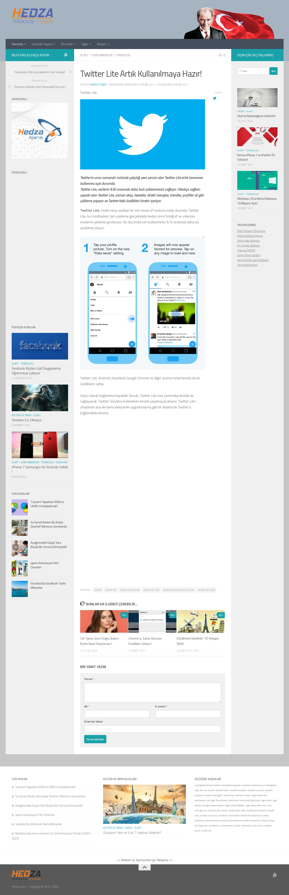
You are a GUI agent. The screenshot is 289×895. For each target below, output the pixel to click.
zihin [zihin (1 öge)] (269, 805)
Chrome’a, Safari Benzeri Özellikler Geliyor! (145, 641)
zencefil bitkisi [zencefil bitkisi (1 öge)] (222, 790)
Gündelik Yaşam (42, 44)
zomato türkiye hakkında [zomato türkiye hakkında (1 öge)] (230, 820)
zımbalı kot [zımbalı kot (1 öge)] (206, 830)
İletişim (101, 44)
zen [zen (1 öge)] (205, 790)
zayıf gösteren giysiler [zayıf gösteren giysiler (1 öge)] (231, 785)
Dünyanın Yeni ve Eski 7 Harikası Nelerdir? (132, 832)
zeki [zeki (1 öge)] (201, 790)
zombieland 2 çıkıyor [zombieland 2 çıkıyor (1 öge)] (230, 825)
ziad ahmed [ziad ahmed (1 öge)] (233, 800)
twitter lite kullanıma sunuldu (178, 590)
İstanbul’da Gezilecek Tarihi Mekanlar (48, 585)
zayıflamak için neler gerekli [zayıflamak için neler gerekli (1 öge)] (264, 785)
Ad (86, 706)
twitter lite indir (151, 590)
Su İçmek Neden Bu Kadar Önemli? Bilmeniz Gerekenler (49, 524)
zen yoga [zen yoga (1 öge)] (211, 800)
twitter (98, 590)
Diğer (84, 44)
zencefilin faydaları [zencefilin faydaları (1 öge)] (238, 790)
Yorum (89, 678)
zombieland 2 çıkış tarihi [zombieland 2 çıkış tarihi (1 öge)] (252, 825)
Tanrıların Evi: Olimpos (26, 420)
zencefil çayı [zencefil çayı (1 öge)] (228, 795)
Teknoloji (17, 44)
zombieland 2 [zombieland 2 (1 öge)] (214, 825)
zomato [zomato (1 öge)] (224, 810)
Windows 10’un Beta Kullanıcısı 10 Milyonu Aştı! (257, 201)
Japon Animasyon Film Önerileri (45, 565)
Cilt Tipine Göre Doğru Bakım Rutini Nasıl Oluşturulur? (100, 641)
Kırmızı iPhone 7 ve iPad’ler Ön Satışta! (256, 157)
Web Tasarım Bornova (251, 231)
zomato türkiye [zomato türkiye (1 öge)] (212, 820)
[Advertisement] (152, 483)
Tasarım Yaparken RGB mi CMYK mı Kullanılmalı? (47, 504)
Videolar (61, 462)
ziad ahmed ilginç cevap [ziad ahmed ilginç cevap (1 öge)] (249, 800)
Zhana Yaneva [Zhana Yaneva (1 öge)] (221, 800)
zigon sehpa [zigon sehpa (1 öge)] (266, 800)
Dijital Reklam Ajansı (250, 235)
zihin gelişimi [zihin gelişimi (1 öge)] (201, 810)
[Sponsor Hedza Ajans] (65, 54)
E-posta (161, 706)
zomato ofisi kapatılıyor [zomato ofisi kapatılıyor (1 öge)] (250, 815)
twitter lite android (130, 590)
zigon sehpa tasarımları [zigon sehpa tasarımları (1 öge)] (256, 805)
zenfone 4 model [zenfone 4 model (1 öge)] (242, 795)
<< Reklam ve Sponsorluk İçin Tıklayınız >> (144, 859)
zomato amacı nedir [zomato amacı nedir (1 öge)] (237, 810)
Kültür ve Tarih (21, 415)
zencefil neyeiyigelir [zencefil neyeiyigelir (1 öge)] (214, 795)
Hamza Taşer (98, 84)
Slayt (84, 55)
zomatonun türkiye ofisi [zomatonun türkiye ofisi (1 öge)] (229, 815)
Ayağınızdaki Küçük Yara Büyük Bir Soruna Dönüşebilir (49, 544)
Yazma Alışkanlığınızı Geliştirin (256, 116)
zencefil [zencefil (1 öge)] (211, 790)
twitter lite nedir (206, 590)
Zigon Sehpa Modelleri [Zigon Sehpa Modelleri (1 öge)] (235, 805)
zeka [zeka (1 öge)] (197, 790)
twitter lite (111, 590)
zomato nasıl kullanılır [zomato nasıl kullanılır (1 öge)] (257, 810)
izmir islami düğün (248, 255)
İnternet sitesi (93, 721)
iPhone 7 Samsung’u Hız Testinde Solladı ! (40, 469)
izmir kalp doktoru (248, 240)
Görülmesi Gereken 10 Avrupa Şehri (198, 641)
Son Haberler (103, 55)
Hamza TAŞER (246, 250)
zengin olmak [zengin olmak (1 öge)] (257, 795)
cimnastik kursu (247, 264)
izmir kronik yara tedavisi (253, 260)
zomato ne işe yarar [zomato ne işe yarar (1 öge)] (209, 815)
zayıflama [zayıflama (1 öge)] (246, 785)
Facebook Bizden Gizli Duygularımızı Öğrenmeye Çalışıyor (36, 371)
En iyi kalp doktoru (248, 245)
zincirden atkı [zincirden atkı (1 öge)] (214, 810)
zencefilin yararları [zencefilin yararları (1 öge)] (256, 790)
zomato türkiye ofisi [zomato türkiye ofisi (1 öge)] (251, 820)
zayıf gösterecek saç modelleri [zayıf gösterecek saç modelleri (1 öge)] (208, 785)
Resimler (67, 44)
